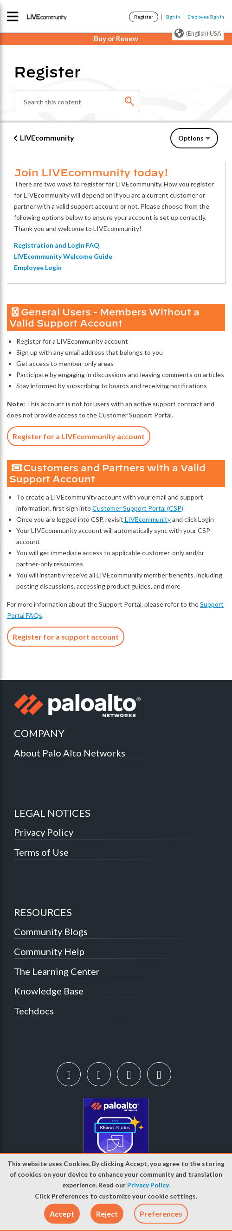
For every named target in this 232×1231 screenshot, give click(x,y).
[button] (62, 1214)
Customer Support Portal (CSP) (137, 508)
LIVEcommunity (47, 137)
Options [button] (191, 138)
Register (143, 16)
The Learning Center (57, 971)
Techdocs (34, 1010)
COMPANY (39, 733)
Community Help (49, 951)
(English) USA (197, 33)
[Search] (77, 101)
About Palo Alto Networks (69, 752)
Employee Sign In (205, 16)
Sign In (173, 16)
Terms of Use (41, 852)
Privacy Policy (147, 1185)
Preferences (161, 1213)
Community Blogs (51, 931)
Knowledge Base (49, 990)
